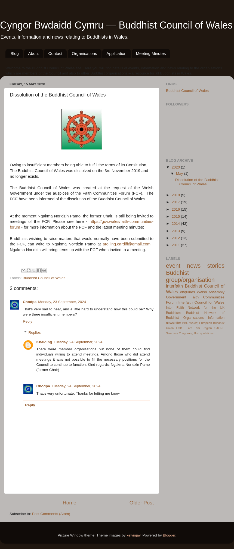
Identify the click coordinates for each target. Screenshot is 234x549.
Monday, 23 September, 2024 (62, 302)
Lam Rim (193, 328)
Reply (27, 321)
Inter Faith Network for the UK (195, 308)
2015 (176, 216)
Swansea (172, 333)
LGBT (180, 328)
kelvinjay (133, 535)
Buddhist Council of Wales (44, 278)
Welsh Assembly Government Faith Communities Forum (195, 297)
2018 (176, 195)
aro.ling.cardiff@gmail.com (126, 244)
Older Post (142, 503)
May (180, 173)
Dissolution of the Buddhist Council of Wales (197, 182)
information (216, 318)
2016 (176, 209)
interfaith (174, 285)
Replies (35, 332)
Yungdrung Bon (189, 333)
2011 (176, 245)
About (33, 53)
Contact (55, 53)
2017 (176, 202)
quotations (207, 333)
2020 (176, 167)
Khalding (44, 342)
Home (69, 503)
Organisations (84, 53)
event (173, 265)
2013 (176, 231)
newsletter (173, 323)
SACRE (219, 328)
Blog (15, 53)
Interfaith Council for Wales (201, 302)
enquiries (187, 292)
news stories (205, 265)
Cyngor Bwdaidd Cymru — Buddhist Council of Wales (116, 25)
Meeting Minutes (151, 53)
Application (116, 53)
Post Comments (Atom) (51, 514)
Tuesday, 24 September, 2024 (78, 342)
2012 (176, 238)
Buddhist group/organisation (190, 276)
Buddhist (192, 313)
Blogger (169, 535)
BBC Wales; (190, 323)
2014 (176, 224)
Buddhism (173, 313)
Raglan (207, 328)
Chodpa (29, 302)
